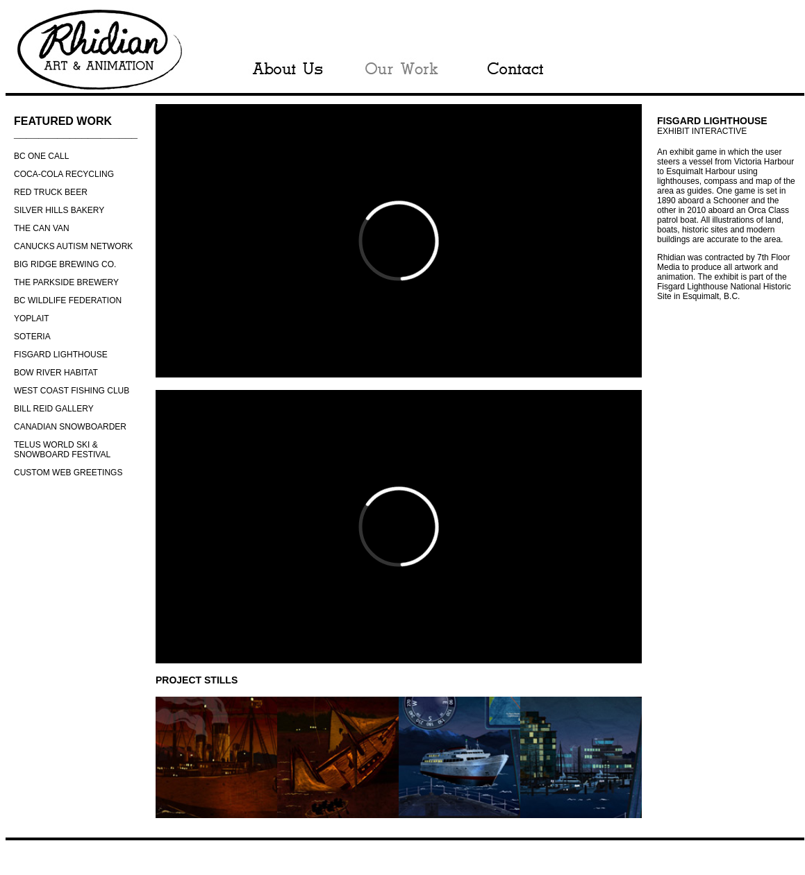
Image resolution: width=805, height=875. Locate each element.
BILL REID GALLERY (54, 409)
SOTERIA (32, 336)
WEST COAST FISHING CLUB (71, 391)
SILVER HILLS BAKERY (59, 210)
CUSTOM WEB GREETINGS (68, 472)
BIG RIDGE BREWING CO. (65, 264)
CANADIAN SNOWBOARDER (70, 427)
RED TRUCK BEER (51, 192)
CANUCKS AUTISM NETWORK (73, 246)
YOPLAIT (31, 318)
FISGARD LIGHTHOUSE (61, 354)
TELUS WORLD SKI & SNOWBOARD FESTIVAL (62, 449)
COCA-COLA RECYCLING (64, 174)
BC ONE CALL (41, 156)
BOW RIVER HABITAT (56, 372)
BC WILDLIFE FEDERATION (68, 300)
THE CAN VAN (41, 228)
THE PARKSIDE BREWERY (66, 282)
